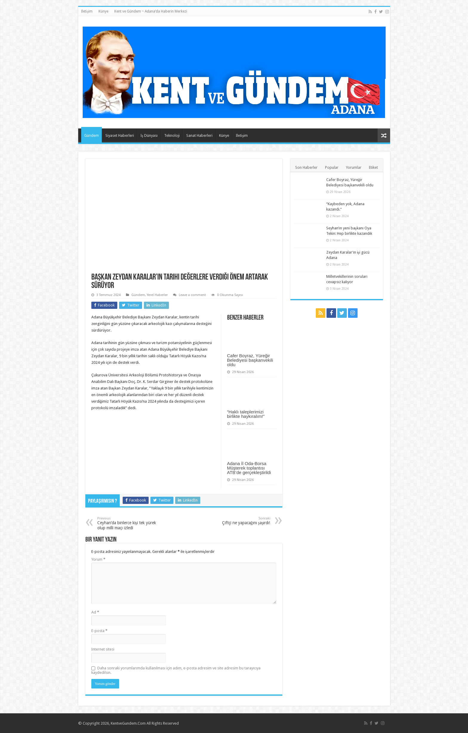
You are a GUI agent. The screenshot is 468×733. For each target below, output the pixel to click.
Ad (95, 612)
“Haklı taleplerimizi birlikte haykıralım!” (246, 414)
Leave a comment (192, 295)
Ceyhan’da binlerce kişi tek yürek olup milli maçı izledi (127, 523)
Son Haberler (306, 167)
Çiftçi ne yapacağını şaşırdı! (239, 520)
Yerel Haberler (157, 295)
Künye (103, 11)
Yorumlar (353, 167)
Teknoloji (172, 135)
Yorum (98, 559)
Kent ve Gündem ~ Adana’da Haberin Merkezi (150, 11)
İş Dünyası (149, 135)
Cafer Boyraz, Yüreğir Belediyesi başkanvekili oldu (250, 360)
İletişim (87, 11)
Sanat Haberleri (199, 135)
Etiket (373, 167)
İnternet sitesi (102, 649)
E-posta (99, 630)
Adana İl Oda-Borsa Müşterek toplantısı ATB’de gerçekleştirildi (249, 468)
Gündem (91, 135)
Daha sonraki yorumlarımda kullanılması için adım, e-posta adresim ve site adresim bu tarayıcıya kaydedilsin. (176, 670)
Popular (331, 167)
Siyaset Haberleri (119, 135)
